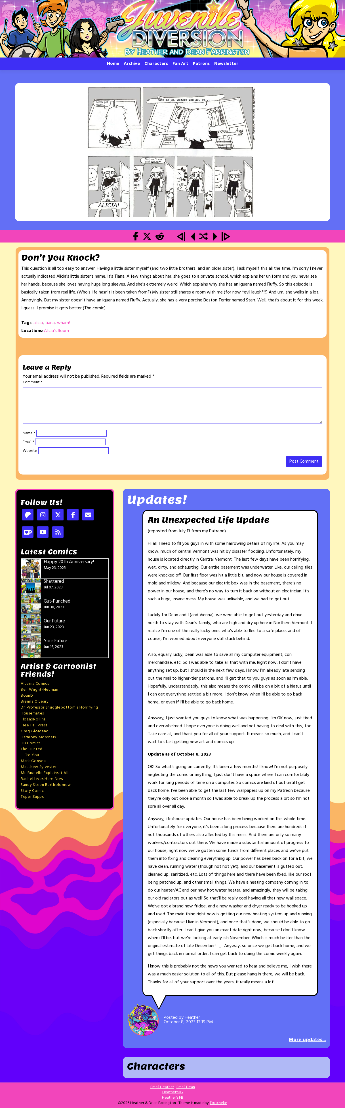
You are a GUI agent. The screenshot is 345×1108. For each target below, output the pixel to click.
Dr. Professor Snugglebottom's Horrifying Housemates (59, 710)
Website (30, 451)
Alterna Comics (35, 683)
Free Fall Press (34, 725)
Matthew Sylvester (39, 767)
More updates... (307, 1040)
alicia (38, 323)
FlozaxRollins (33, 719)
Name (29, 433)
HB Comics (30, 743)
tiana (50, 323)
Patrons (201, 63)
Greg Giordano (35, 731)
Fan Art (180, 63)
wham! (63, 323)
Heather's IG (172, 1092)
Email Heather (162, 1087)
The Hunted (32, 749)
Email (28, 442)
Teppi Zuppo (33, 797)
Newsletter (226, 63)
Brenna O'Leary (35, 701)
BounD (27, 695)
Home (113, 63)
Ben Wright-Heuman (39, 689)
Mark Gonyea (33, 761)
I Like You (30, 755)
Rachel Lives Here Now (42, 779)
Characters (156, 63)
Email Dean (185, 1087)
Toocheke (218, 1103)
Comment (32, 382)
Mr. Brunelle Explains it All (45, 773)
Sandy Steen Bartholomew (46, 785)
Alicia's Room (56, 331)
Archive (132, 63)
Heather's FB (172, 1097)
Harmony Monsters (38, 737)
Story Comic (32, 791)
